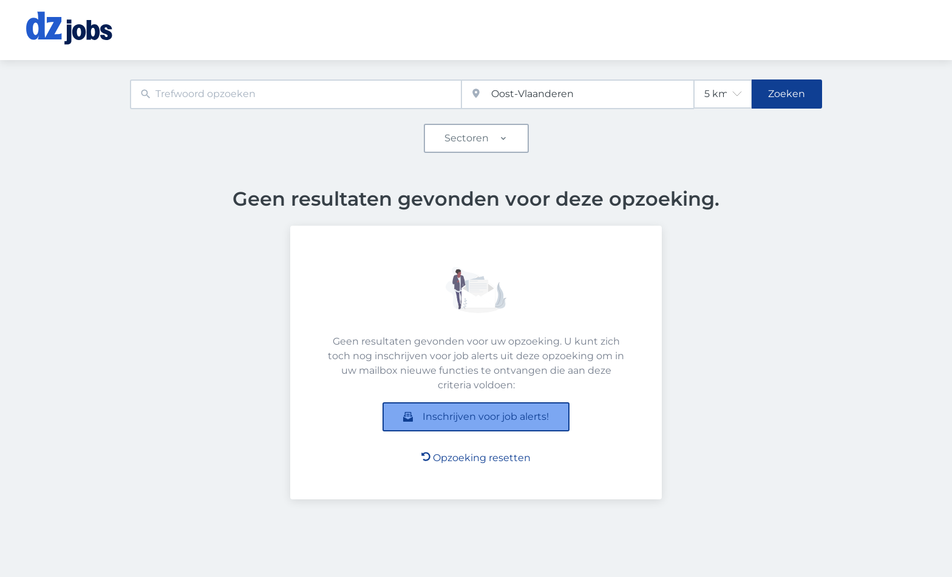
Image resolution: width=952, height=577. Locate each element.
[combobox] (295, 94)
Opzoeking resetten (476, 458)
